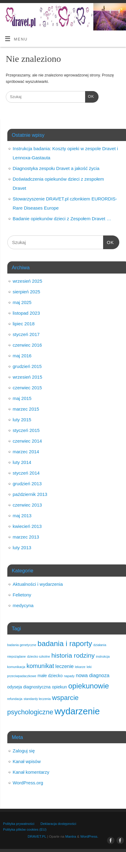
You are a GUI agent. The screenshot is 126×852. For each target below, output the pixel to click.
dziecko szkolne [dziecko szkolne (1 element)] (38, 656)
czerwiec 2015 (27, 387)
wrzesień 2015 (27, 377)
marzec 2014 (26, 451)
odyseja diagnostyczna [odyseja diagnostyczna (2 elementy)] (29, 686)
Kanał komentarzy (31, 772)
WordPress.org (28, 782)
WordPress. (89, 836)
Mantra (70, 836)
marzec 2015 (26, 409)
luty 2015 (22, 419)
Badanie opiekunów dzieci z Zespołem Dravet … (62, 218)
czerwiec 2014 (27, 441)
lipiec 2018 (24, 323)
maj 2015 (22, 398)
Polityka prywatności (18, 823)
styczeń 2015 (26, 430)
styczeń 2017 (26, 334)
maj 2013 (22, 515)
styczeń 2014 (26, 472)
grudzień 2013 (27, 483)
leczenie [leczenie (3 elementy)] (64, 666)
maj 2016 (22, 355)
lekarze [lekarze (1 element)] (80, 667)
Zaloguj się (24, 750)
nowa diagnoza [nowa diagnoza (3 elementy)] (93, 675)
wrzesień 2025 (27, 281)
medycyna (23, 605)
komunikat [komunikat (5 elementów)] (40, 666)
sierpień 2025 (26, 291)
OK (89, 96)
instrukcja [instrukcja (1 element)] (103, 656)
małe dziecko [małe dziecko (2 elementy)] (50, 675)
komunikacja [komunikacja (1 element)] (16, 667)
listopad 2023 (26, 313)
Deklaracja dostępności (58, 823)
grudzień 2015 (27, 366)
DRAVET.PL (37, 836)
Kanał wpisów (27, 761)
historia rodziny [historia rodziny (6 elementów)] (73, 655)
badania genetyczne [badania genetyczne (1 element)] (21, 645)
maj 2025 (22, 302)
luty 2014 (22, 462)
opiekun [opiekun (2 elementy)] (59, 686)
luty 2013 (22, 547)
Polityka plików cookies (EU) (24, 829)
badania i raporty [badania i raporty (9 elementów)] (65, 643)
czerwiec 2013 (27, 504)
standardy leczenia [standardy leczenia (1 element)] (37, 699)
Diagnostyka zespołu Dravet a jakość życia (56, 168)
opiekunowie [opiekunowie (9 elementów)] (88, 686)
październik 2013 (30, 494)
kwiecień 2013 (27, 526)
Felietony (22, 594)
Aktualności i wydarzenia (38, 584)
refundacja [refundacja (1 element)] (15, 699)
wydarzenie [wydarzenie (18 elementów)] (77, 711)
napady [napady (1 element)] (69, 676)
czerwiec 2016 (27, 345)
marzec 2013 (26, 536)
